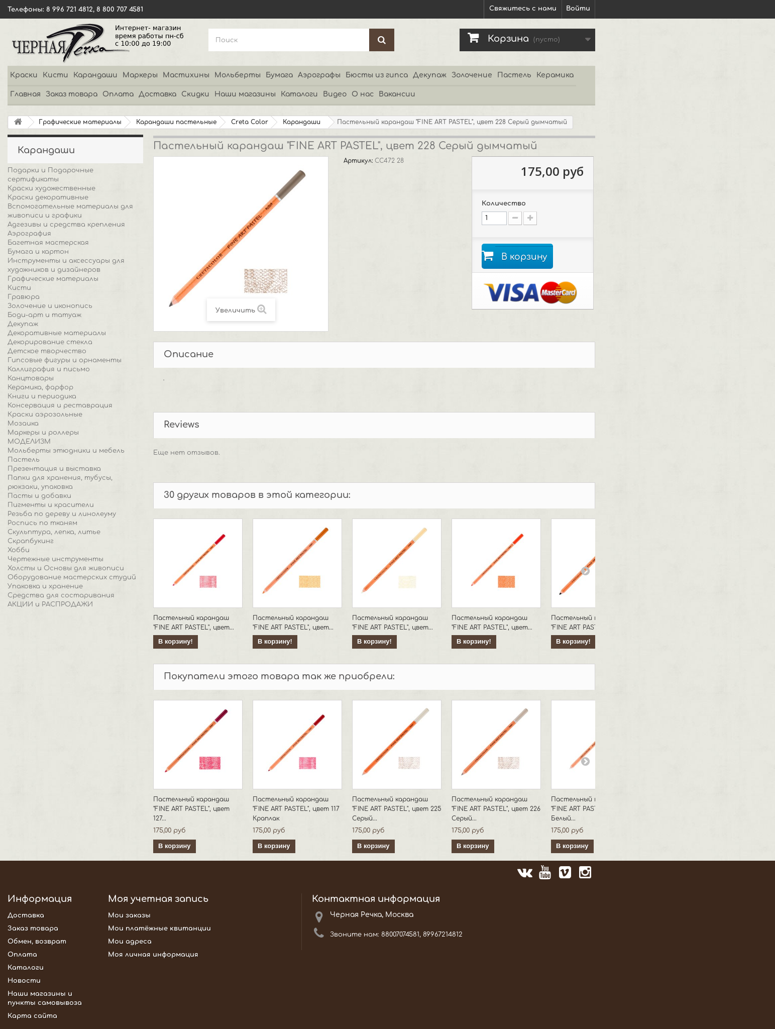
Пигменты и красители (51, 504)
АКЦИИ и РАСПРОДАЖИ (50, 604)
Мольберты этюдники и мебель (66, 450)
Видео (335, 94)
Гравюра (24, 296)
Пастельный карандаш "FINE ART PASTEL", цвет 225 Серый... (396, 809)
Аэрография (29, 233)
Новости (24, 980)
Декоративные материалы (57, 333)
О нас (363, 94)
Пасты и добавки (39, 495)
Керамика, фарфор (40, 387)
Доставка (157, 94)
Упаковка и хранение (45, 586)
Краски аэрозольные (45, 414)
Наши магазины (245, 94)
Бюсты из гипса (377, 75)
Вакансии (397, 94)
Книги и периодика (42, 396)
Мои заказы (129, 915)
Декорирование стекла (50, 342)
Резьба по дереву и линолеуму (62, 514)
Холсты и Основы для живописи (66, 568)
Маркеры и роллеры (43, 432)
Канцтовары (31, 378)
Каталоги (299, 94)
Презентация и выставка (54, 468)
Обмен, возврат (37, 941)
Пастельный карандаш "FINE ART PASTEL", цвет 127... (191, 809)
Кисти (55, 75)
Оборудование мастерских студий (72, 577)
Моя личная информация (153, 954)
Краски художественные (51, 188)
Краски (24, 75)
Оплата (118, 94)
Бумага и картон (38, 251)
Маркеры (140, 75)
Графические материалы (53, 278)
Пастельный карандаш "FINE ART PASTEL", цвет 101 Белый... (594, 809)
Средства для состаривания (61, 595)
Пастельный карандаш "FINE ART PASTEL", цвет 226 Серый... (496, 809)
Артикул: (359, 160)
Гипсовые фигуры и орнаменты (65, 360)
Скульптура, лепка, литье (54, 532)
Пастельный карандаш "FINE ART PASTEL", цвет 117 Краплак (296, 809)
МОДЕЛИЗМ (29, 441)
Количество (504, 203)
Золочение (472, 75)
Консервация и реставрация (60, 405)
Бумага (279, 75)
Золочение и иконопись (50, 306)
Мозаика (23, 423)
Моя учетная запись (158, 899)
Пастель (514, 75)
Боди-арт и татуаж (44, 315)
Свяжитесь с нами (523, 8)
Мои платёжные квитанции (159, 928)
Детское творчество (47, 351)
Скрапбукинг (31, 541)
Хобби (19, 550)
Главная (25, 94)
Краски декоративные (48, 197)
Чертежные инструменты (55, 559)
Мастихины (186, 75)
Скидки (195, 94)
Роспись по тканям (42, 523)
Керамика (555, 75)
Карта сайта (32, 1015)
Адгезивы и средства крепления (66, 224)
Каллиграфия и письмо (49, 369)
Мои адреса (130, 941)
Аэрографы (319, 75)
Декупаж (430, 75)
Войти (578, 8)
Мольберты (237, 75)
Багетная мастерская (48, 242)
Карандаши (95, 75)
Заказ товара (71, 94)
